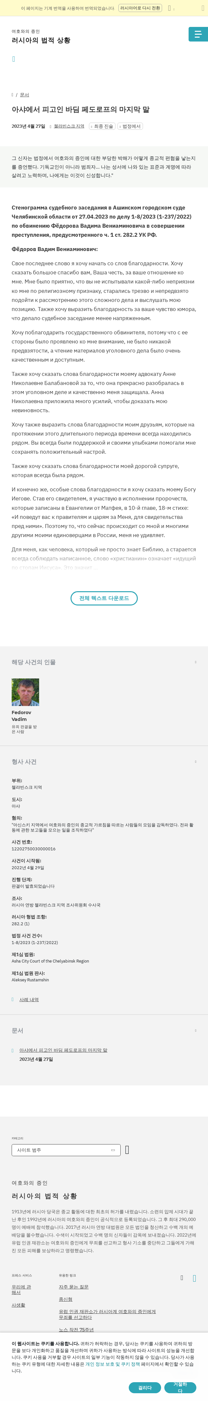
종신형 (65, 1299)
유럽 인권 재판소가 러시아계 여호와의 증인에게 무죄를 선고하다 (107, 1314)
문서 (24, 95)
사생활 (18, 1305)
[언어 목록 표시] (171, 8)
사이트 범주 (29, 1150)
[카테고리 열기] (127, 1150)
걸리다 (145, 1388)
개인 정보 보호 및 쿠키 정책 (112, 1364)
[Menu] (198, 34)
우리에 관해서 (21, 1290)
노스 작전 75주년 (76, 1330)
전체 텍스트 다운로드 (104, 598)
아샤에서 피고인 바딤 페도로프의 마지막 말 (63, 1050)
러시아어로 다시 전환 (140, 8)
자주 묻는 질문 (74, 1287)
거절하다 (180, 1387)
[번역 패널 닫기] (203, 8)
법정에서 (132, 126)
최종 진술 (103, 126)
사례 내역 (29, 999)
